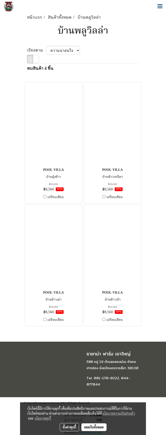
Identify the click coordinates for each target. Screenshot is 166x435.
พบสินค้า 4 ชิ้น (40, 69)
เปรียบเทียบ (55, 197)
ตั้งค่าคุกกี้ (69, 427)
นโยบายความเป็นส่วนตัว (119, 413)
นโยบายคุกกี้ (43, 418)
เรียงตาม (36, 50)
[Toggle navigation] (160, 6)
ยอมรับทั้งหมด (94, 427)
